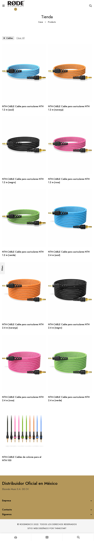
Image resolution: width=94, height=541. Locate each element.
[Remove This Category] (8, 38)
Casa (40, 22)
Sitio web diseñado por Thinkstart (47, 528)
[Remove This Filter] (20, 38)
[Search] (90, 5)
